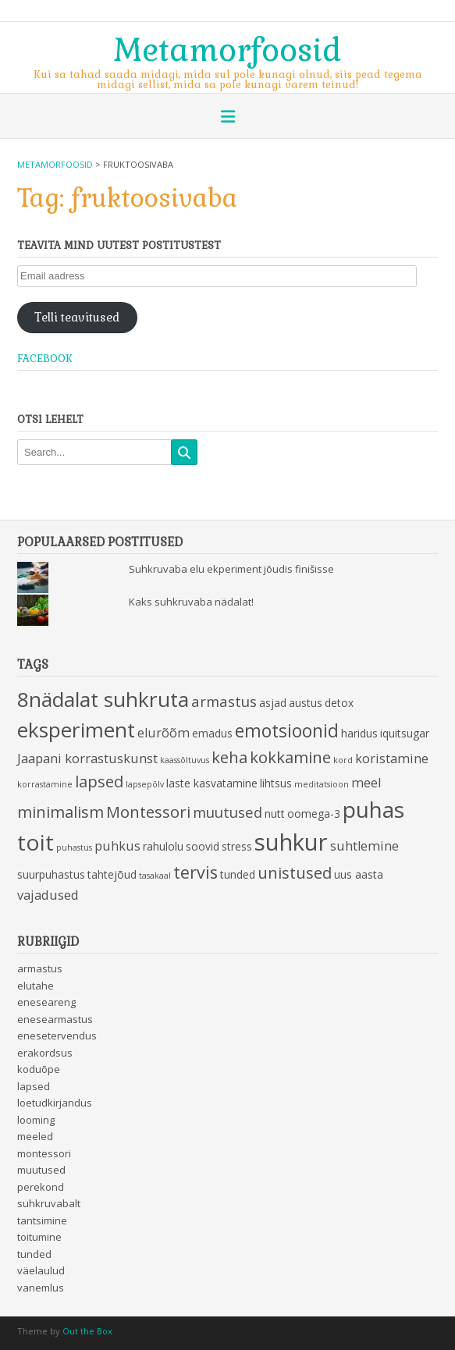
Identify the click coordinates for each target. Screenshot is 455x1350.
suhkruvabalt (48, 1203)
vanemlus (40, 1288)
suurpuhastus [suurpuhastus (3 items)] (51, 874)
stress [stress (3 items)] (237, 846)
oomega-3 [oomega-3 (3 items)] (313, 813)
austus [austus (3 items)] (305, 702)
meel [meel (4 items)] (366, 782)
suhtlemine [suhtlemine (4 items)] (364, 845)
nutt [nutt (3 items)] (275, 813)
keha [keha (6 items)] (229, 757)
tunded (34, 1254)
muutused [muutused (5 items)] (227, 812)
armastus (39, 968)
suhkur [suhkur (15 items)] (291, 842)
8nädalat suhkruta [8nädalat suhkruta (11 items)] (103, 699)
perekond (40, 1187)
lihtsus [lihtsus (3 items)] (276, 783)
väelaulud (41, 1270)
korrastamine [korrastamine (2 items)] (45, 784)
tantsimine (42, 1220)
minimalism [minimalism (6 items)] (60, 811)
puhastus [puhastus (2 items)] (74, 847)
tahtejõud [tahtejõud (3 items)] (112, 874)
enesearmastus (55, 1019)
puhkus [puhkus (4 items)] (117, 845)
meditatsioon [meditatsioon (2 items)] (321, 784)
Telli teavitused (76, 318)
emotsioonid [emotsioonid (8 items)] (287, 731)
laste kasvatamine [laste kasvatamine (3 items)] (212, 783)
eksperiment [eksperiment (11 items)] (76, 730)
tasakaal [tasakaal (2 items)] (155, 875)
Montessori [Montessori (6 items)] (148, 811)
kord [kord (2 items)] (343, 760)
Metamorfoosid (227, 48)
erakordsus (45, 1053)
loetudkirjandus (54, 1103)
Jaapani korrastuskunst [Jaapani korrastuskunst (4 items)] (87, 758)
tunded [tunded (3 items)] (237, 874)
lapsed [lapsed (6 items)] (99, 781)
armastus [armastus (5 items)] (224, 701)
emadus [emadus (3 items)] (212, 733)
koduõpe (38, 1069)
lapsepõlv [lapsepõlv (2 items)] (145, 784)
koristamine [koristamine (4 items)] (391, 758)
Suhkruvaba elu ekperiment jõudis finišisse (231, 569)
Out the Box (87, 1331)
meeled (35, 1136)
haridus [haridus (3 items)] (359, 733)
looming (36, 1120)
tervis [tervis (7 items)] (195, 872)
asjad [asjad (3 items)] (272, 702)
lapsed (33, 1086)
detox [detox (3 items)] (339, 702)
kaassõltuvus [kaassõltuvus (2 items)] (184, 760)
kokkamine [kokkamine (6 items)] (290, 757)
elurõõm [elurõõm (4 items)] (163, 732)
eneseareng (46, 1002)
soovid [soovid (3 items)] (202, 846)
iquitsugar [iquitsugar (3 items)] (404, 733)
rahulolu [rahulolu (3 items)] (163, 846)
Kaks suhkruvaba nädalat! (191, 602)
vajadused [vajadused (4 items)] (48, 895)
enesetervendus (57, 1035)
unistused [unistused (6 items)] (295, 872)
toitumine (39, 1237)
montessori (44, 1153)
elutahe (35, 986)
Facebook (45, 358)
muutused (41, 1170)
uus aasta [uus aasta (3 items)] (358, 874)
